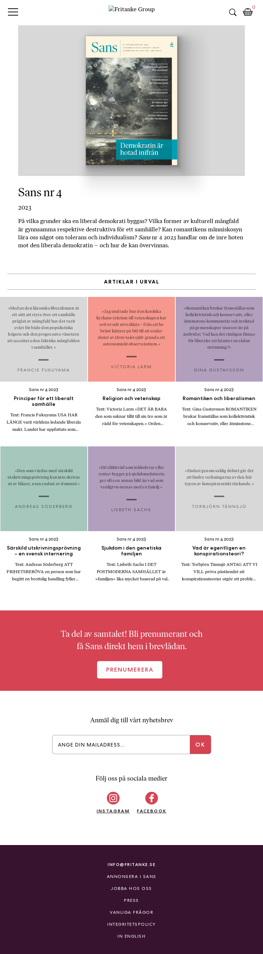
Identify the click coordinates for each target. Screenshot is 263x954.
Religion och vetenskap (131, 398)
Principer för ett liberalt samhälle (44, 401)
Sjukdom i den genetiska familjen (131, 551)
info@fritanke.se (131, 864)
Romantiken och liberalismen (219, 398)
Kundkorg (248, 12)
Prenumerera (130, 669)
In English (131, 936)
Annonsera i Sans (131, 876)
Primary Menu (13, 12)
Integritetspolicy (131, 924)
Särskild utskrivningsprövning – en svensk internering (44, 551)
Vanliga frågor (131, 912)
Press (131, 900)
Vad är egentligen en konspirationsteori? (219, 551)
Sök (232, 12)
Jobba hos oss (131, 888)
